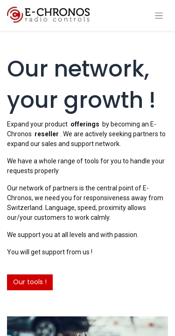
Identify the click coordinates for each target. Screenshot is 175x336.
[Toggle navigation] (159, 16)
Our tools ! (30, 282)
